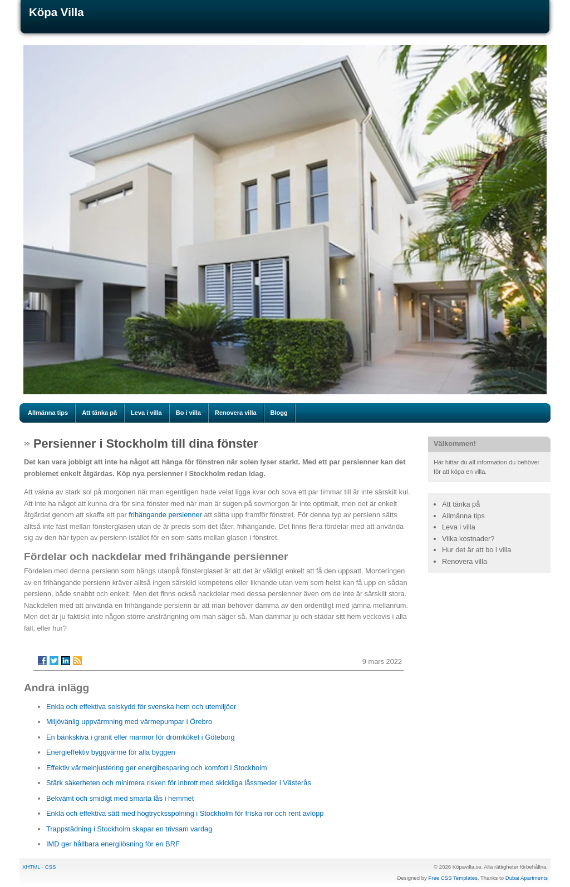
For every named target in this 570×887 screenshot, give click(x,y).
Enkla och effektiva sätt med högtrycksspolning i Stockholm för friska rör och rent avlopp (184, 813)
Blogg (279, 412)
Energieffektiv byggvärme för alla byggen (110, 752)
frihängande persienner (165, 515)
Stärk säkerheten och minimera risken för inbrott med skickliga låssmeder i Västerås (178, 783)
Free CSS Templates (452, 878)
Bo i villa (188, 412)
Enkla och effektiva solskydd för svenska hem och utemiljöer (141, 706)
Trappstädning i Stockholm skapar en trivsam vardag (129, 829)
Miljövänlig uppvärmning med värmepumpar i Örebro (129, 721)
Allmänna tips (48, 412)
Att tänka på (99, 412)
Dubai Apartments (526, 878)
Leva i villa (146, 412)
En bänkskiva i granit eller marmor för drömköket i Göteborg (140, 737)
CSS (50, 867)
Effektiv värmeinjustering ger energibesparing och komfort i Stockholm (156, 768)
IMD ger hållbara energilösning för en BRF (113, 844)
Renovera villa (236, 412)
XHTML (31, 867)
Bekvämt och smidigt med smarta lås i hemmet (120, 798)
